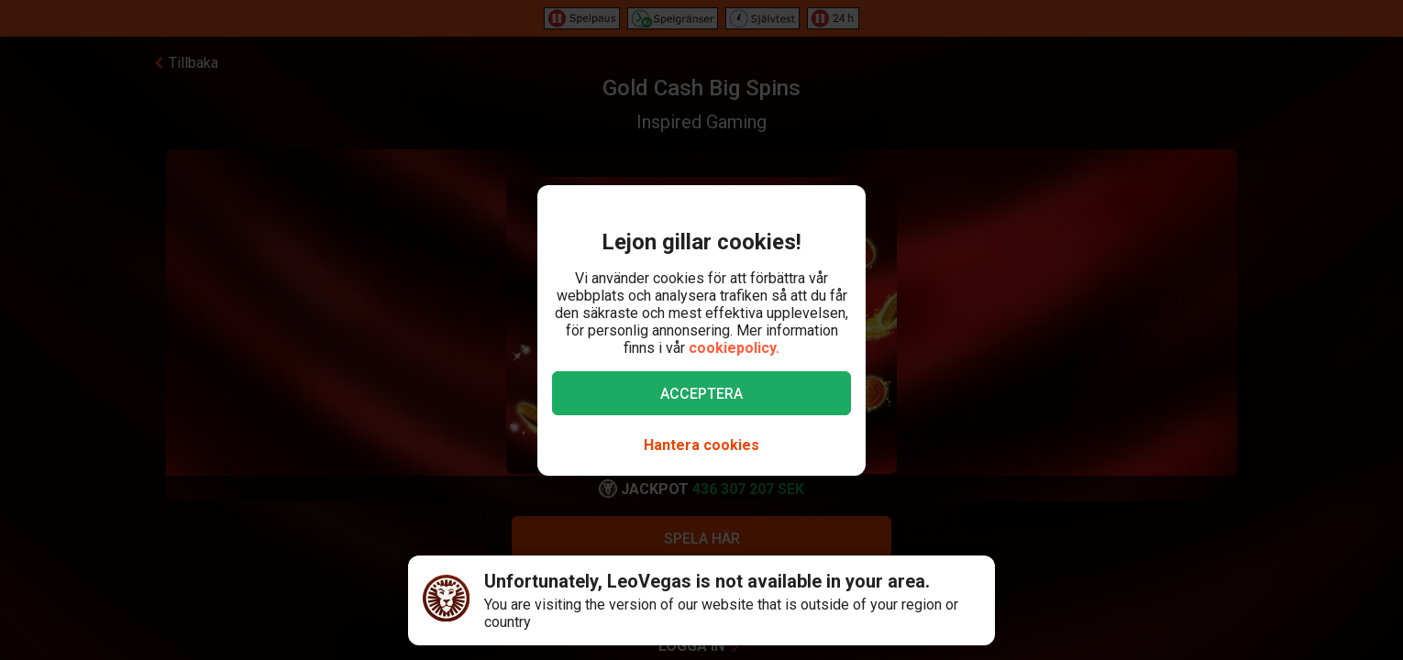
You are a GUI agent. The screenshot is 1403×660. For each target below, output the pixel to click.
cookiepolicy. (734, 348)
